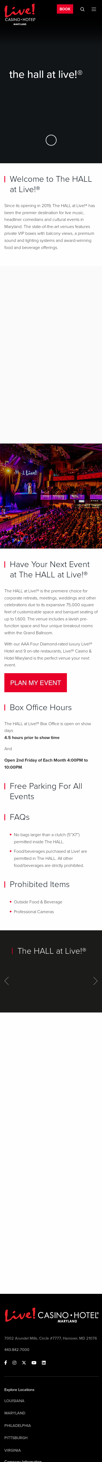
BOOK (65, 9)
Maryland (14, 1413)
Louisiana (14, 1401)
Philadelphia (17, 1425)
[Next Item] (95, 981)
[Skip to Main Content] (51, 140)
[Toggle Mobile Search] (82, 9)
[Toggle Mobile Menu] (94, 9)
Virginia (12, 1450)
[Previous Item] (6, 981)
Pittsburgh (15, 1438)
